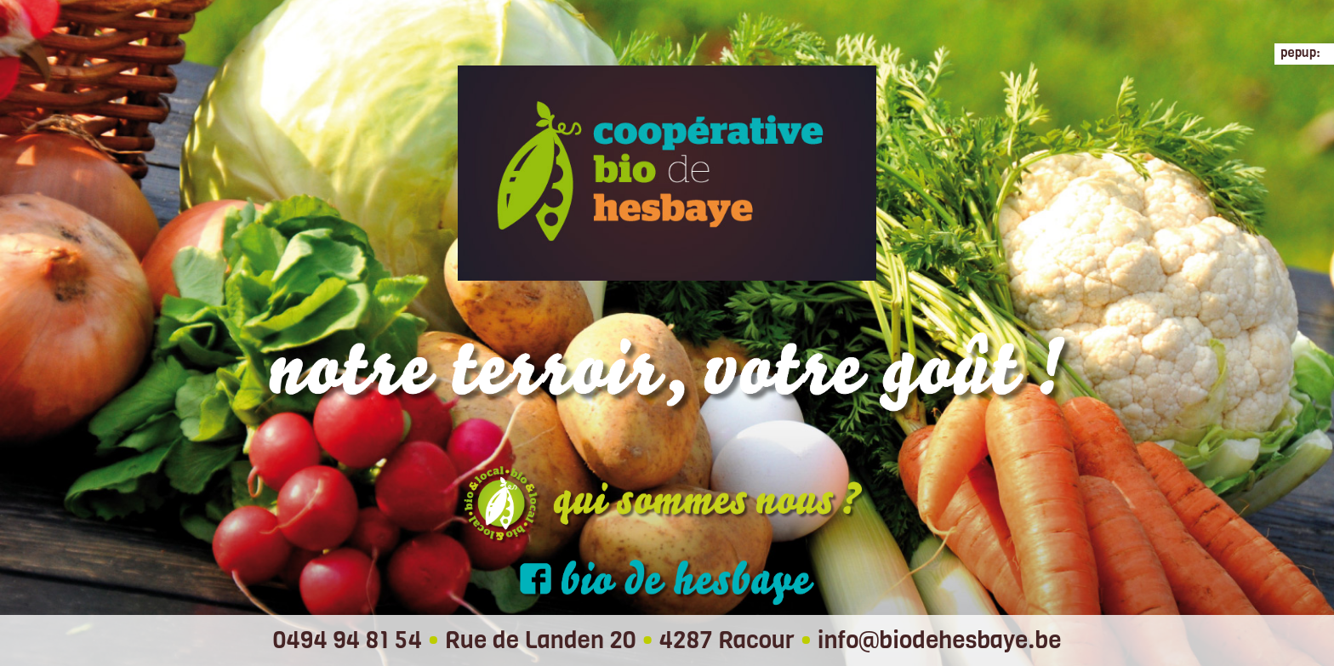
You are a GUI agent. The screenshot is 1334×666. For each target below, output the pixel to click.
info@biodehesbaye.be (940, 640)
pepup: (1300, 52)
